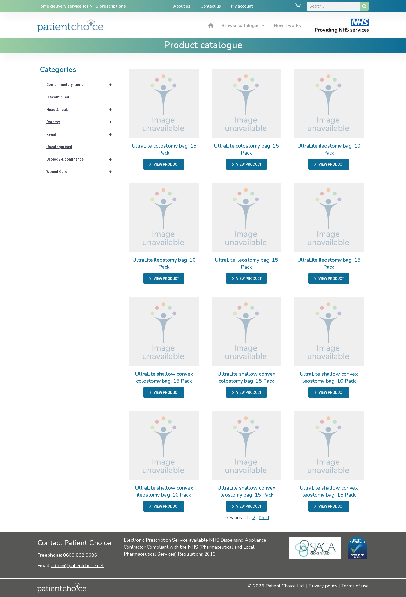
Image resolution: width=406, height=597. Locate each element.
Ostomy (81, 122)
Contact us (211, 6)
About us (181, 6)
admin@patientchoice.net (77, 566)
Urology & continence (81, 159)
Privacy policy (323, 586)
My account (242, 6)
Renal (81, 134)
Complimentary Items (81, 84)
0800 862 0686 (80, 555)
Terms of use (355, 586)
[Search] (364, 6)
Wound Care (81, 171)
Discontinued (57, 97)
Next (264, 517)
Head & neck (81, 109)
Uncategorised (59, 147)
